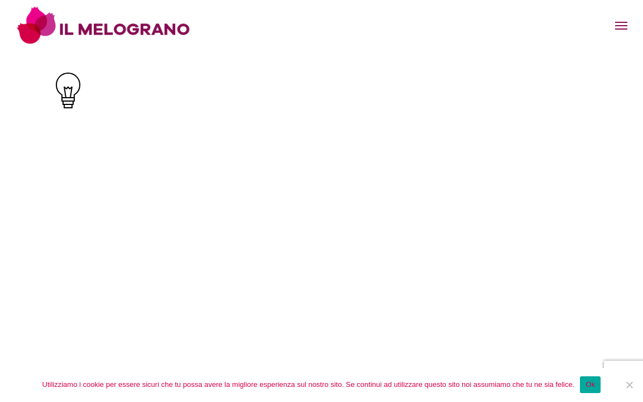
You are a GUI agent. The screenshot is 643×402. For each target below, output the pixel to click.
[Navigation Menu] (621, 25)
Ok (590, 384)
